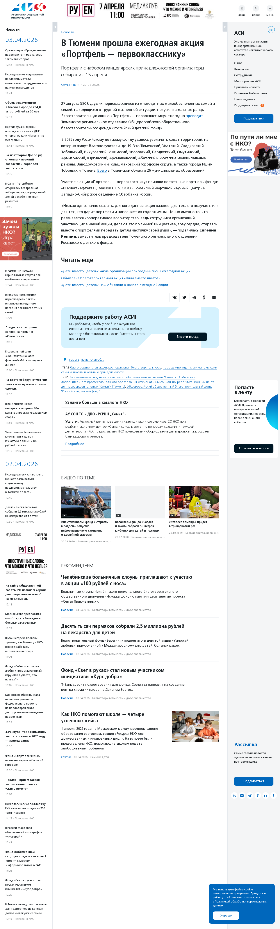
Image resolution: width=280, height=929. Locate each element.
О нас (238, 63)
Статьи (66, 756)
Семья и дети (70, 85)
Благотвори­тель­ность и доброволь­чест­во (105, 541)
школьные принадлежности (104, 372)
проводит (194, 116)
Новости (67, 32)
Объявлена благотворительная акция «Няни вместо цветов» (110, 278)
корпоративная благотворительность (134, 367)
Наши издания (244, 99)
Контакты (241, 69)
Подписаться (253, 118)
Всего (102, 170)
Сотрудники (243, 75)
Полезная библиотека (250, 93)
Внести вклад (187, 337)
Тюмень (74, 359)
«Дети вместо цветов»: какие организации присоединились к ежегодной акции (126, 271)
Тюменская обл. (92, 359)
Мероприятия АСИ (247, 81)
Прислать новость (247, 87)
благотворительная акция (88, 367)
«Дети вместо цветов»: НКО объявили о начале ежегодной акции (114, 285)
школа (78, 372)
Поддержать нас (246, 105)
